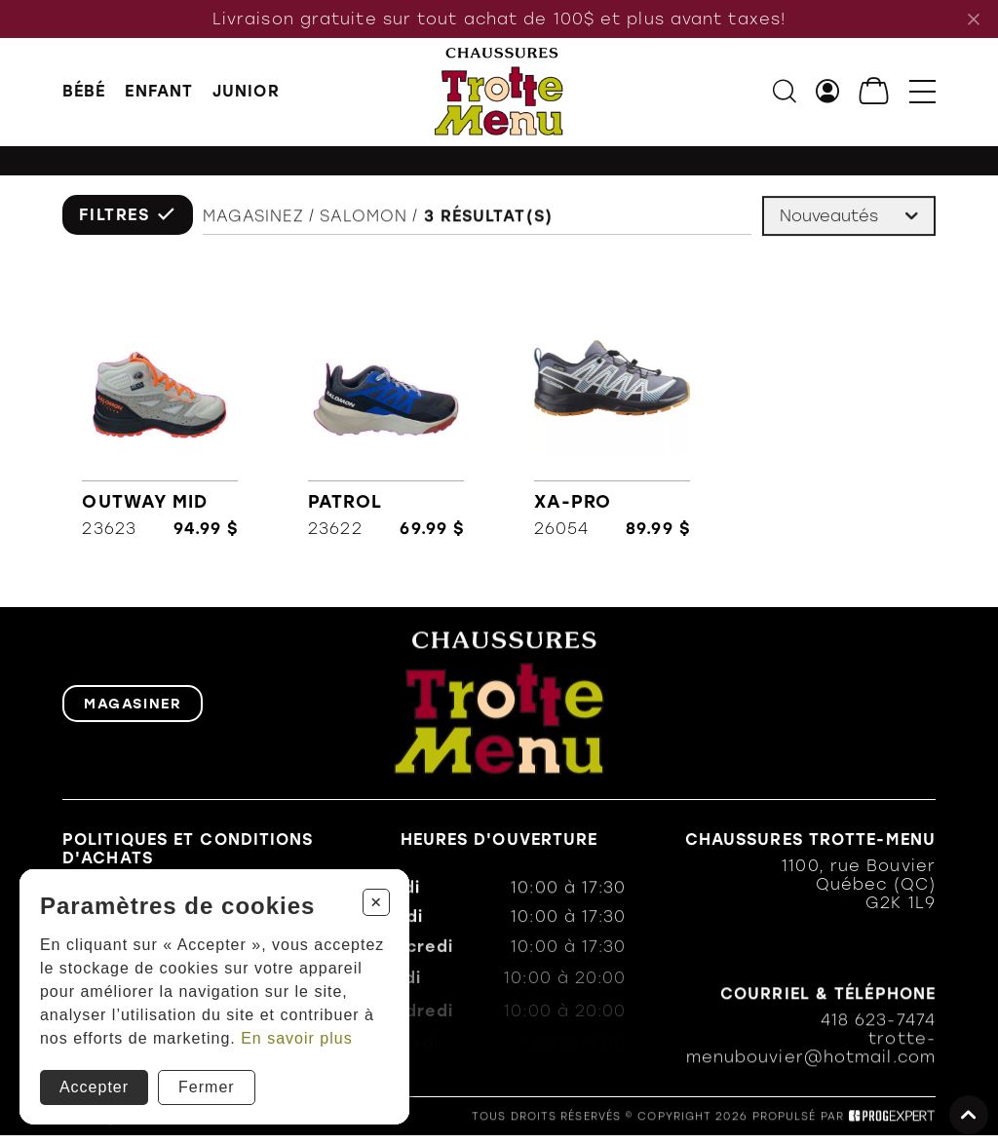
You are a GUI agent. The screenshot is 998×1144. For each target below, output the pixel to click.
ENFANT (159, 92)
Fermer (206, 1087)
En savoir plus (297, 1038)
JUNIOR (246, 92)
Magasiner (132, 705)
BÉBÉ (83, 92)
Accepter (94, 1087)
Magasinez (253, 220)
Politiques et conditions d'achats (187, 851)
